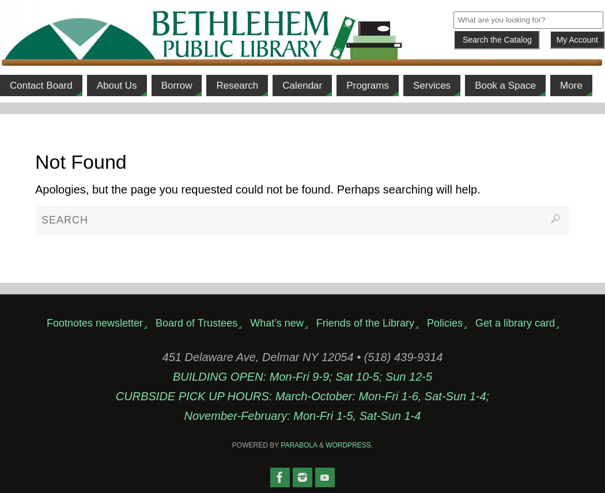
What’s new (277, 323)
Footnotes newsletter (95, 323)
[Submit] (496, 40)
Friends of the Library (365, 323)
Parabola (299, 445)
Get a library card (515, 323)
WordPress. (349, 445)
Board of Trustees (196, 323)
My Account (577, 39)
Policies (445, 323)
